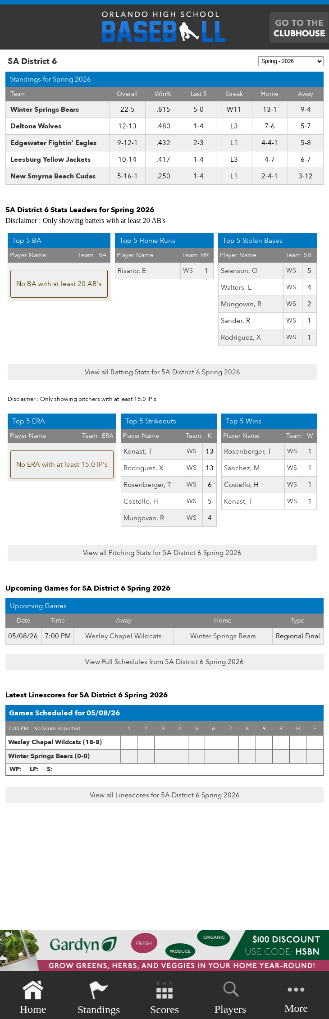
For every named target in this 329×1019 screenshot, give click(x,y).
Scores (164, 997)
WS (188, 270)
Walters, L (236, 287)
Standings (99, 997)
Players (231, 996)
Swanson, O (239, 270)
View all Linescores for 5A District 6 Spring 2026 (165, 795)
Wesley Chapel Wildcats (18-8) (55, 742)
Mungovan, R (241, 304)
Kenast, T (137, 451)
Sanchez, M (242, 468)
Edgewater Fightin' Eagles (53, 142)
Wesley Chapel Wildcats (123, 636)
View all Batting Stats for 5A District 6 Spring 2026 (162, 372)
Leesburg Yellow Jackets (50, 159)
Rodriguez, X (241, 337)
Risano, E (132, 270)
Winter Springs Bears (44, 109)
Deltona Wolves (35, 126)
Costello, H (140, 501)
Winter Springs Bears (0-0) (49, 756)
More (296, 996)
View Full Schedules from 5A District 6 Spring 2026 (164, 661)
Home (33, 997)
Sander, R (235, 320)
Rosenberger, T (147, 484)
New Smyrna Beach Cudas (53, 176)
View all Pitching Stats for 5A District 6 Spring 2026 (162, 552)
